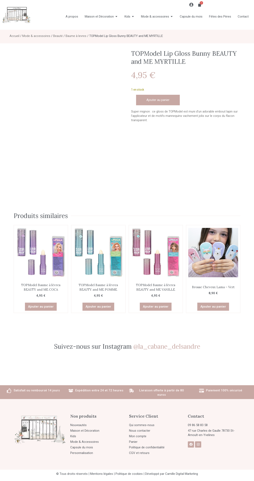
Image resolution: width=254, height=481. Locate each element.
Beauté (58, 36)
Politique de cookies (129, 474)
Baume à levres (76, 36)
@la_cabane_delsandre (166, 346)
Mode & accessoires (36, 36)
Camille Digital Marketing (181, 474)
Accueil (14, 36)
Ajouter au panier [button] (41, 306)
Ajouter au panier (157, 100)
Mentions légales (101, 474)
